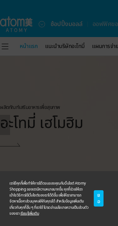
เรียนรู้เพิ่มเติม (29, 213)
